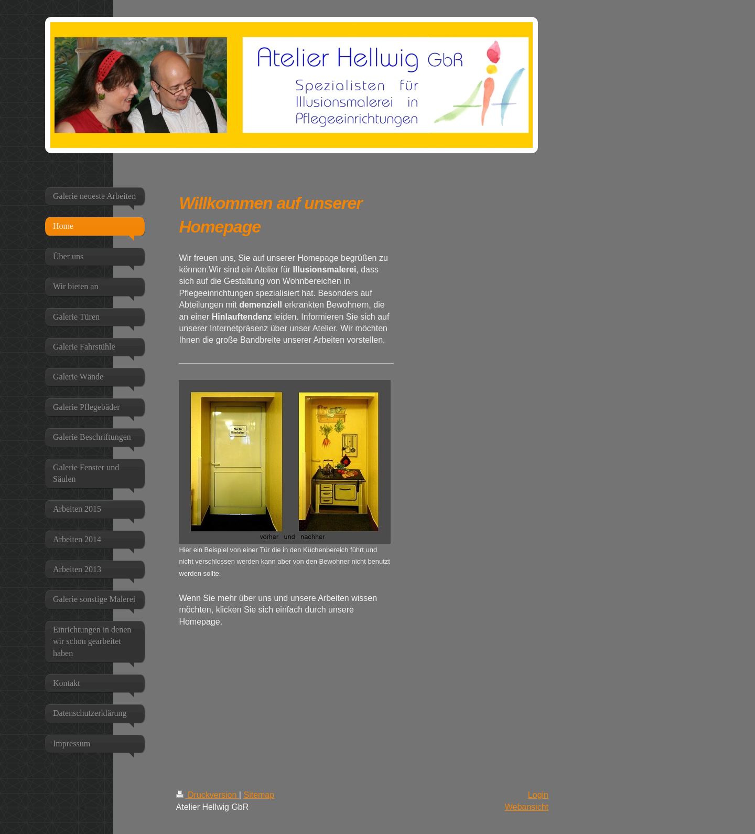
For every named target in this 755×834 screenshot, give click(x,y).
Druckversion (207, 794)
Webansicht (526, 807)
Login (538, 794)
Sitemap (258, 794)
